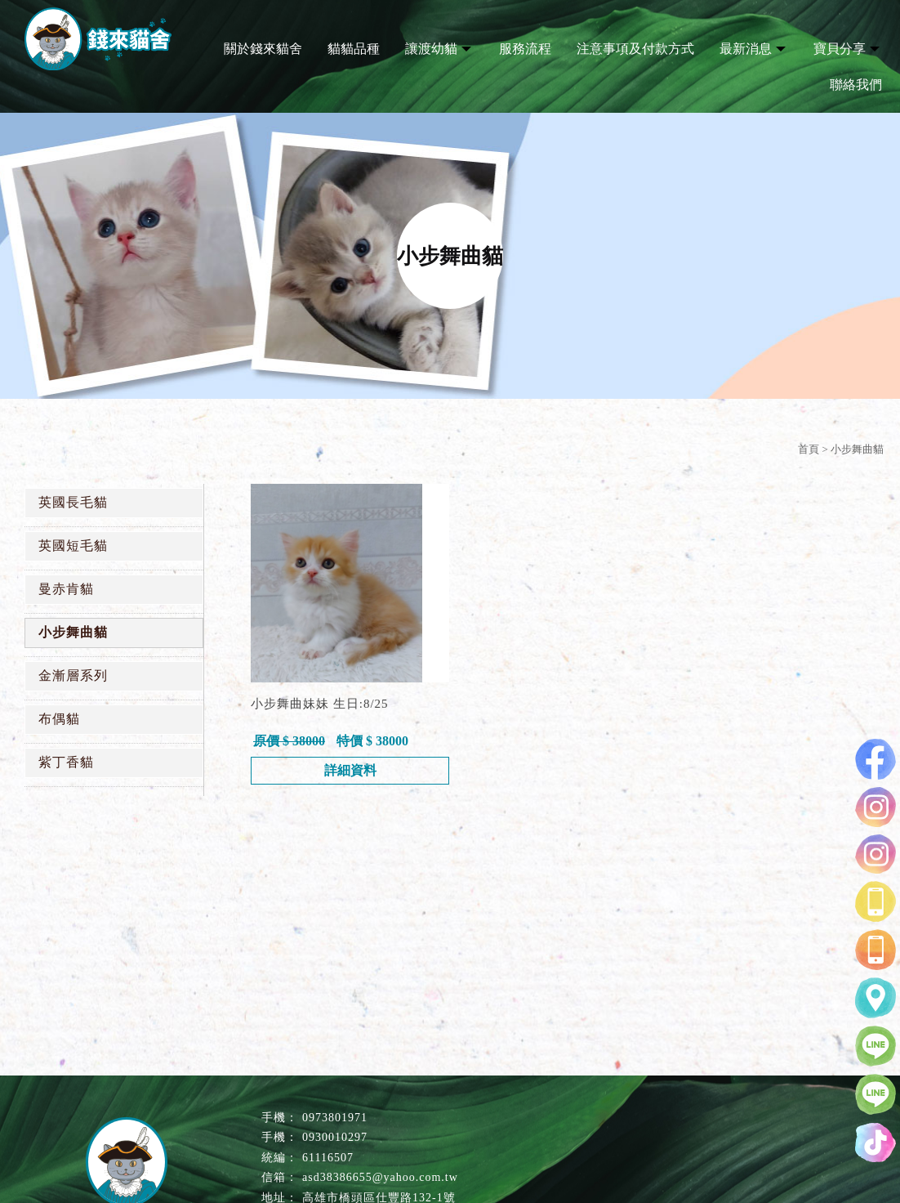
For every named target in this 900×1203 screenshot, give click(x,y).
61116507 (328, 1158)
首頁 (808, 449)
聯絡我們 (856, 85)
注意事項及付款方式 (635, 49)
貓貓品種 (353, 49)
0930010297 (335, 1137)
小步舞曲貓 (73, 632)
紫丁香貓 (66, 762)
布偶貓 (59, 719)
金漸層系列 (73, 675)
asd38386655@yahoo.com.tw (380, 1177)
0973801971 (335, 1117)
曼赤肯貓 (66, 589)
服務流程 (525, 49)
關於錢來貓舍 (263, 49)
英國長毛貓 (73, 502)
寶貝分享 (839, 49)
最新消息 (746, 49)
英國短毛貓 (73, 545)
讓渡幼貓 (431, 49)
